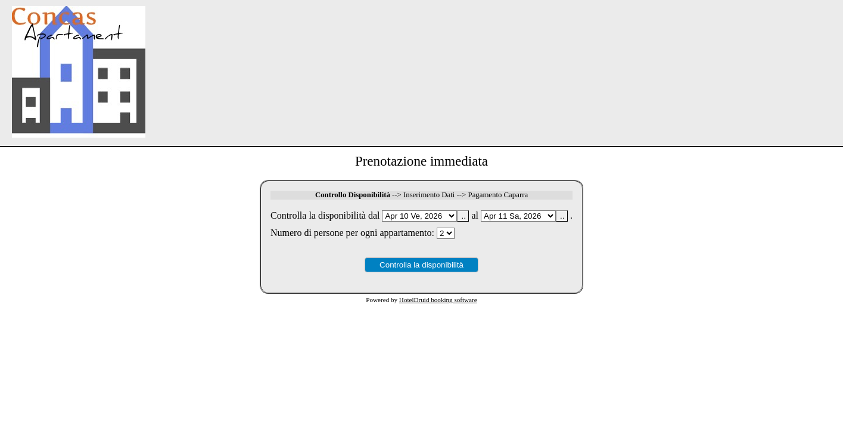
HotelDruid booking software (438, 299)
